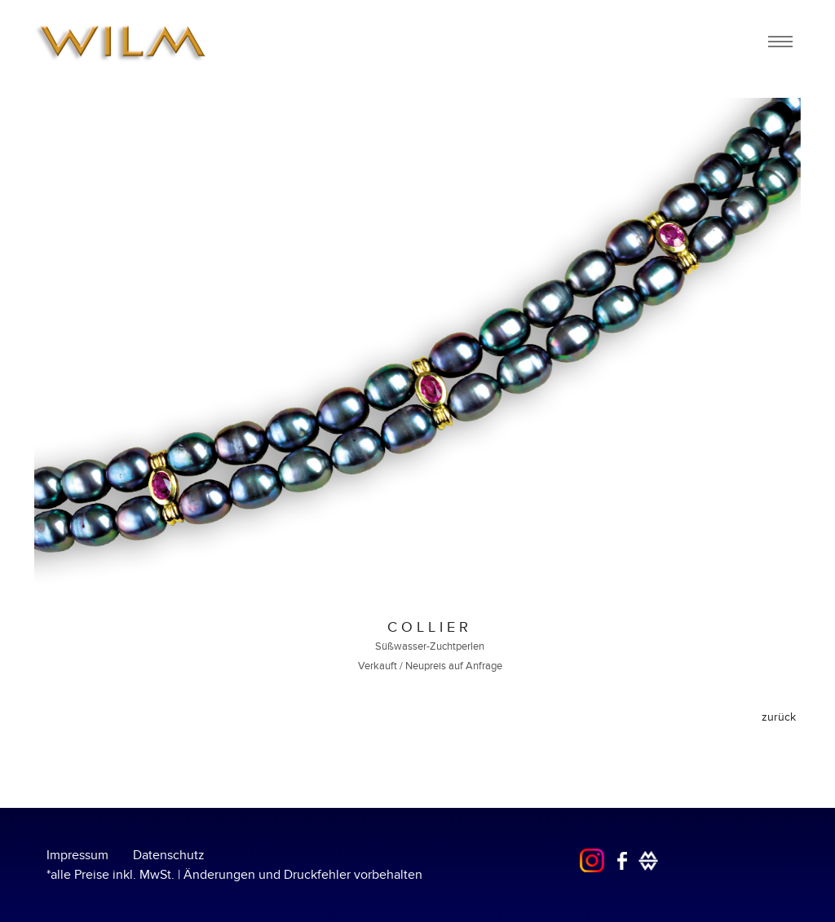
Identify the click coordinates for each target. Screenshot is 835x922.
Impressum (77, 855)
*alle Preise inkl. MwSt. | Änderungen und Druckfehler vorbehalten (234, 875)
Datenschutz (169, 855)
